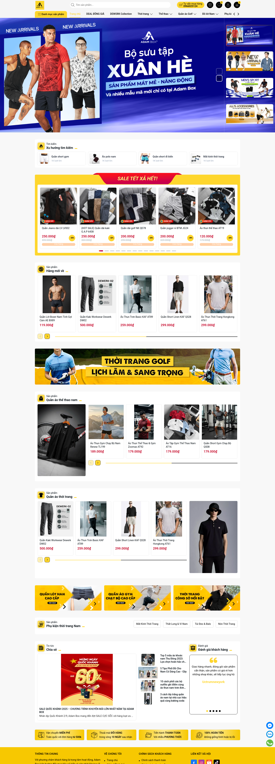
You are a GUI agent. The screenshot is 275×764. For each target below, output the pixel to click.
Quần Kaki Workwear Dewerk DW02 (95, 318)
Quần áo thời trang (59, 497)
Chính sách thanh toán (154, 760)
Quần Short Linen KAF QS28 (176, 316)
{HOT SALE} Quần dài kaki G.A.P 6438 (95, 230)
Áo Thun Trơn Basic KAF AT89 (136, 316)
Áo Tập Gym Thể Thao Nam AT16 (181, 445)
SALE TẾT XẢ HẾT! (137, 178)
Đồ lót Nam (208, 13)
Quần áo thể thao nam (62, 400)
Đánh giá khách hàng (213, 649)
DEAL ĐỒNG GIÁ (95, 13)
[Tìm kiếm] (73, 5)
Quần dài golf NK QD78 (133, 228)
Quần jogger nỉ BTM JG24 (174, 228)
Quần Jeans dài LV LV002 (55, 228)
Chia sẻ (51, 649)
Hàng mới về (55, 271)
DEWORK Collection (121, 13)
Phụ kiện (228, 13)
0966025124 (190, 6)
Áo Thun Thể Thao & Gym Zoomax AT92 (142, 445)
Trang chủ (75, 13)
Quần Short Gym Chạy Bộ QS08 (217, 445)
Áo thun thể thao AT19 (212, 228)
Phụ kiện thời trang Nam (63, 626)
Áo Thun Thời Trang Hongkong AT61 (217, 318)
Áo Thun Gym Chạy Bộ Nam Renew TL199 (105, 445)
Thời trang (145, 13)
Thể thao (164, 13)
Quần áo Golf (185, 13)
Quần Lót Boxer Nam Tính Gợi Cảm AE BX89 (56, 318)
